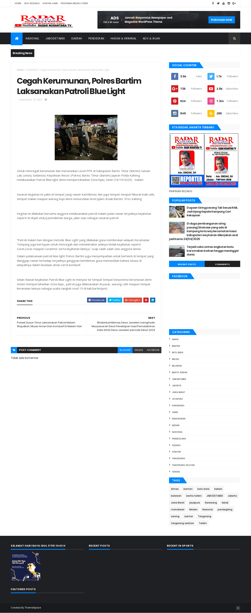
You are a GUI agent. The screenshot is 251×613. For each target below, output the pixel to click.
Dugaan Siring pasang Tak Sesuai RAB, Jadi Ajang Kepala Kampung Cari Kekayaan (212, 211)
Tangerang (178, 458)
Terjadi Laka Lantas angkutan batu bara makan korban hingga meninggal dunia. (212, 250)
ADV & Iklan (151, 38)
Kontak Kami (50, 3)
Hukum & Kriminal (123, 38)
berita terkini (179, 372)
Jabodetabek (55, 38)
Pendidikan (96, 38)
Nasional (32, 38)
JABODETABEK (179, 379)
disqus (139, 350)
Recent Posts (187, 264)
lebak (175, 412)
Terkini (176, 471)
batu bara (177, 352)
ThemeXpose (33, 607)
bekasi (175, 359)
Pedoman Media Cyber (74, 3)
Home (18, 3)
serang (176, 445)
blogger (125, 350)
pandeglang (179, 438)
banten (176, 346)
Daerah (76, 38)
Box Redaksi (32, 3)
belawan (177, 365)
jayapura (177, 398)
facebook (153, 350)
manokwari (179, 418)
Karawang (178, 405)
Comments (222, 264)
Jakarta (176, 385)
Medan (175, 425)
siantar (176, 451)
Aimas (175, 339)
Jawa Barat (178, 392)
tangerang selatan (183, 465)
